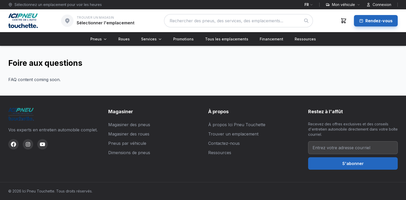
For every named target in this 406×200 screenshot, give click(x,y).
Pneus (98, 39)
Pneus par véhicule (127, 143)
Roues (124, 39)
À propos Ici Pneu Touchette (236, 124)
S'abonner (353, 163)
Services (151, 39)
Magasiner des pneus (129, 124)
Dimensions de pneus (129, 152)
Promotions (183, 39)
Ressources (305, 39)
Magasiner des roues (128, 134)
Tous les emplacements (226, 39)
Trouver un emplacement (233, 134)
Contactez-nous (224, 143)
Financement (271, 39)
